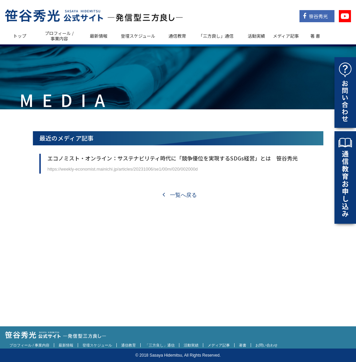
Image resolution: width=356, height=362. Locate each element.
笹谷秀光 (315, 16)
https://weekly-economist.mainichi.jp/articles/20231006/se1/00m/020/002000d (122, 169)
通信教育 (177, 36)
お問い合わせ (266, 345)
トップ (19, 36)
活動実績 (256, 36)
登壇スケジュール (138, 36)
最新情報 (98, 36)
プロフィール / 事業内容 (59, 36)
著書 (242, 345)
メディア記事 (286, 36)
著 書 (315, 36)
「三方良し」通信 (160, 345)
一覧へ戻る (180, 195)
